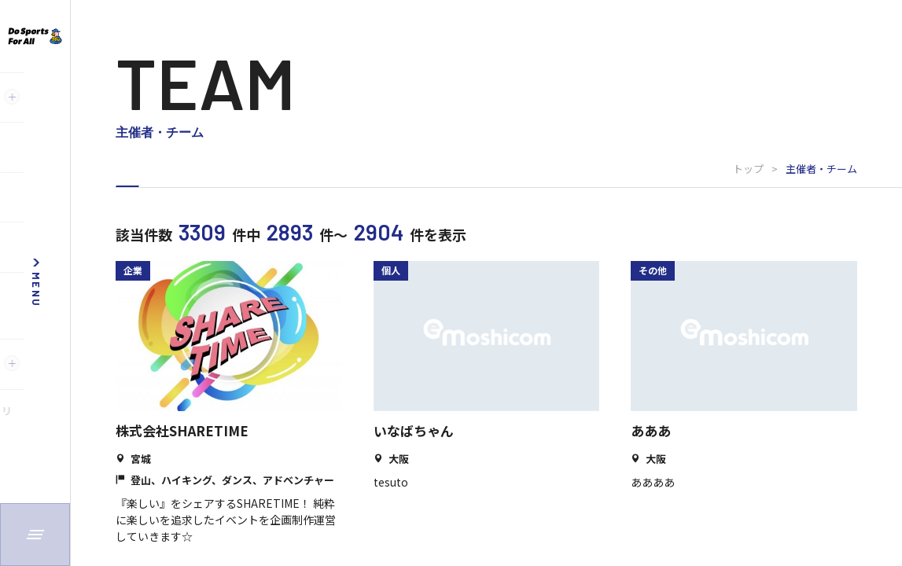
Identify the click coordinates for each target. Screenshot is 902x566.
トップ (748, 168)
